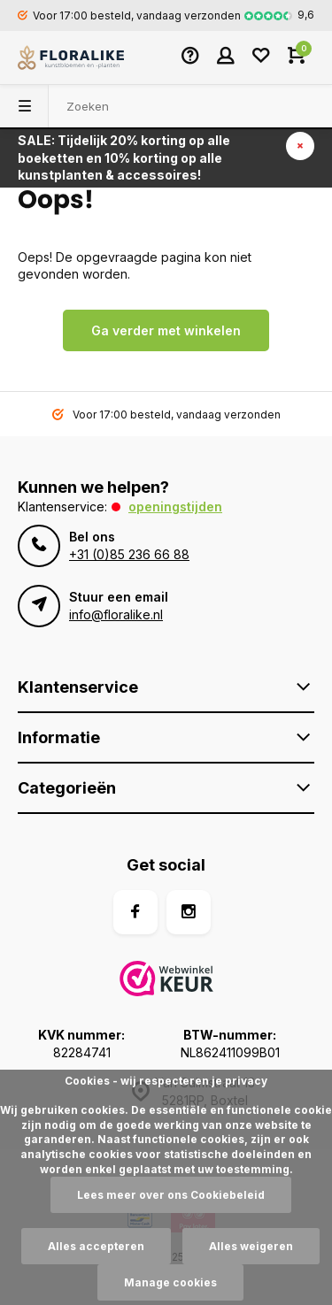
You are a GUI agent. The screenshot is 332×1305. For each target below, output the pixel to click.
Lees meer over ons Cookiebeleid (171, 1194)
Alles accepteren (96, 1246)
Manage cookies (170, 1282)
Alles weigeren (251, 1246)
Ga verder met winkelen (166, 330)
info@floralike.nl (116, 614)
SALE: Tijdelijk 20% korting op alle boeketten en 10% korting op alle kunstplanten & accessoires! (124, 157)
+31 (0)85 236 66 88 (129, 554)
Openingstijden (175, 506)
